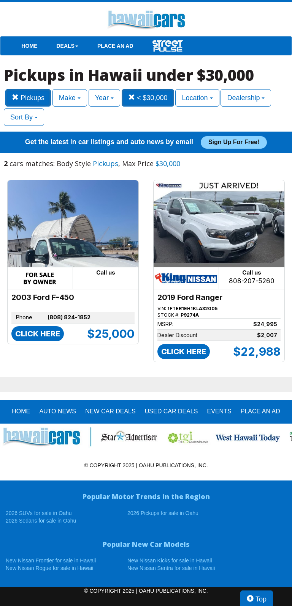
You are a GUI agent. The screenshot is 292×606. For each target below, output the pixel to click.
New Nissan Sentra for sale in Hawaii (171, 568)
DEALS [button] (67, 46)
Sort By (24, 117)
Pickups (28, 98)
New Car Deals (110, 411)
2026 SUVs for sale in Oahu (39, 513)
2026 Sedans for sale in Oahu (41, 521)
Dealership (246, 98)
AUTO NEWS (57, 411)
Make (70, 98)
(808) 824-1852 (69, 317)
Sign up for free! (233, 142)
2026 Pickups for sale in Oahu (162, 513)
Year (104, 98)
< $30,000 (148, 98)
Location (197, 98)
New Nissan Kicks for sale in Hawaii (169, 560)
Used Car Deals (171, 411)
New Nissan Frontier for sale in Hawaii (51, 560)
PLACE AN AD (115, 46)
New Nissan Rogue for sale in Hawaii (49, 568)
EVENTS (219, 411)
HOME (30, 46)
